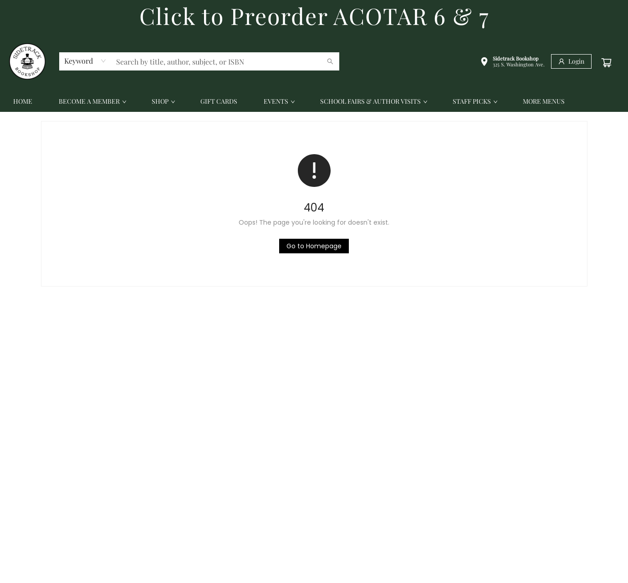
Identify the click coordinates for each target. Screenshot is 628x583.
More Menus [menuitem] (544, 101)
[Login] (571, 61)
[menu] (314, 101)
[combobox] (85, 61)
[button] (512, 62)
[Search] (330, 61)
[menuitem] (23, 101)
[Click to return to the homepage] (314, 246)
